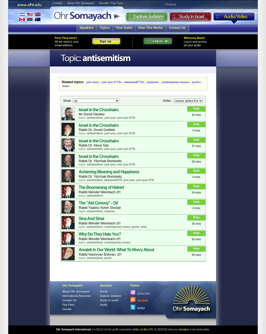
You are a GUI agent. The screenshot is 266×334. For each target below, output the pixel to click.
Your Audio (124, 28)
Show (67, 100)
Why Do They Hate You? (100, 234)
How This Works (150, 28)
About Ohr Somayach (81, 3)
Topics (105, 28)
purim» (196, 82)
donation (184, 329)
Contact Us (177, 28)
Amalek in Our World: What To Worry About (116, 250)
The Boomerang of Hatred (101, 187)
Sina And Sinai (91, 218)
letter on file (140, 329)
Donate (66, 309)
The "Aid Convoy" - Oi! (98, 203)
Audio (234, 17)
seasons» (153, 82)
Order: (167, 100)
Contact (57, 3)
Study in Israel (190, 17)
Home (104, 291)
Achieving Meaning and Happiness (109, 172)
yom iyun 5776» (112, 82)
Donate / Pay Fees (111, 3)
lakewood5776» (134, 82)
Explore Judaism (147, 17)
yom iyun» (92, 82)
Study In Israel (109, 300)
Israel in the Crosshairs (98, 110)
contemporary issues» (176, 82)
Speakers (87, 28)
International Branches (30, 16)
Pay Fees (68, 304)
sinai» (66, 86)
